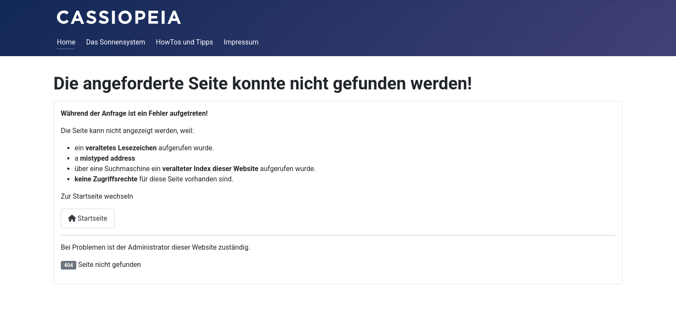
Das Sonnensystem (115, 42)
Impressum (241, 42)
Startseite (87, 218)
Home (66, 42)
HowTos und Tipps (184, 42)
